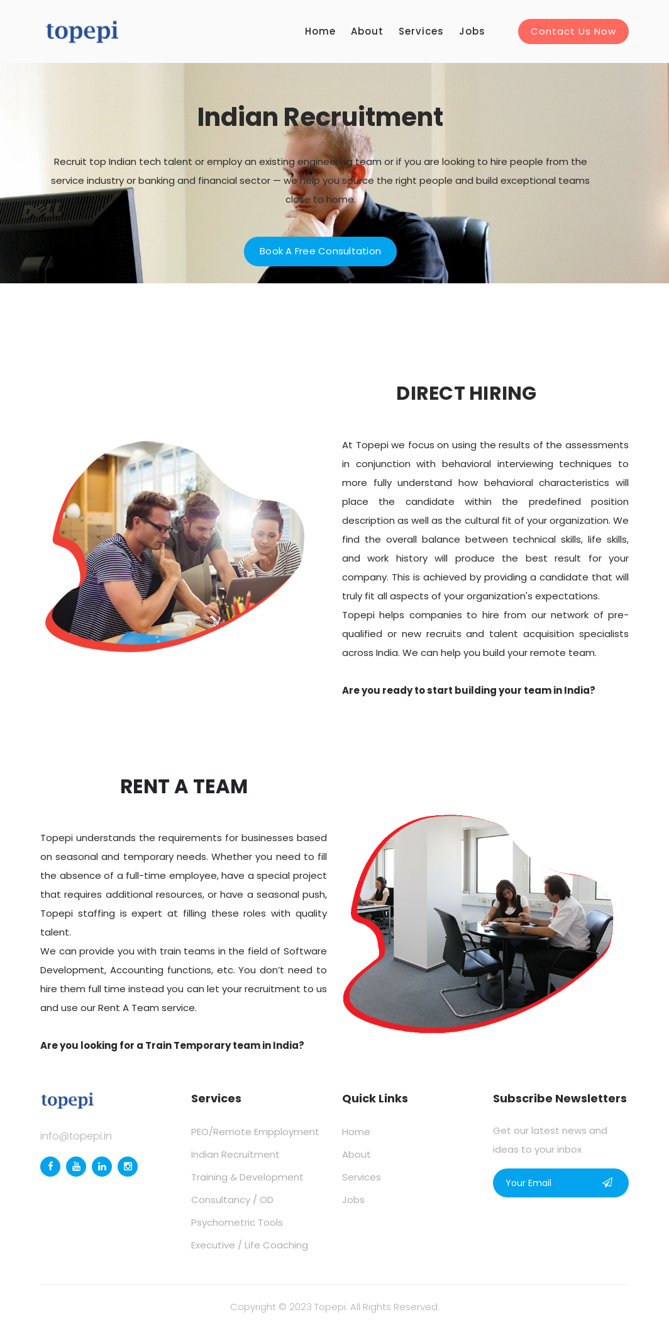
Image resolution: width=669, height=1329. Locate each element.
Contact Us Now (573, 31)
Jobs (472, 31)
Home (320, 31)
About (367, 31)
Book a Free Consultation (320, 250)
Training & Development (247, 1177)
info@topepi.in (76, 1136)
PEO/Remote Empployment (255, 1131)
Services (421, 31)
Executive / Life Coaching (249, 1245)
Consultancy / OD (232, 1199)
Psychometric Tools (237, 1222)
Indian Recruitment (235, 1154)
